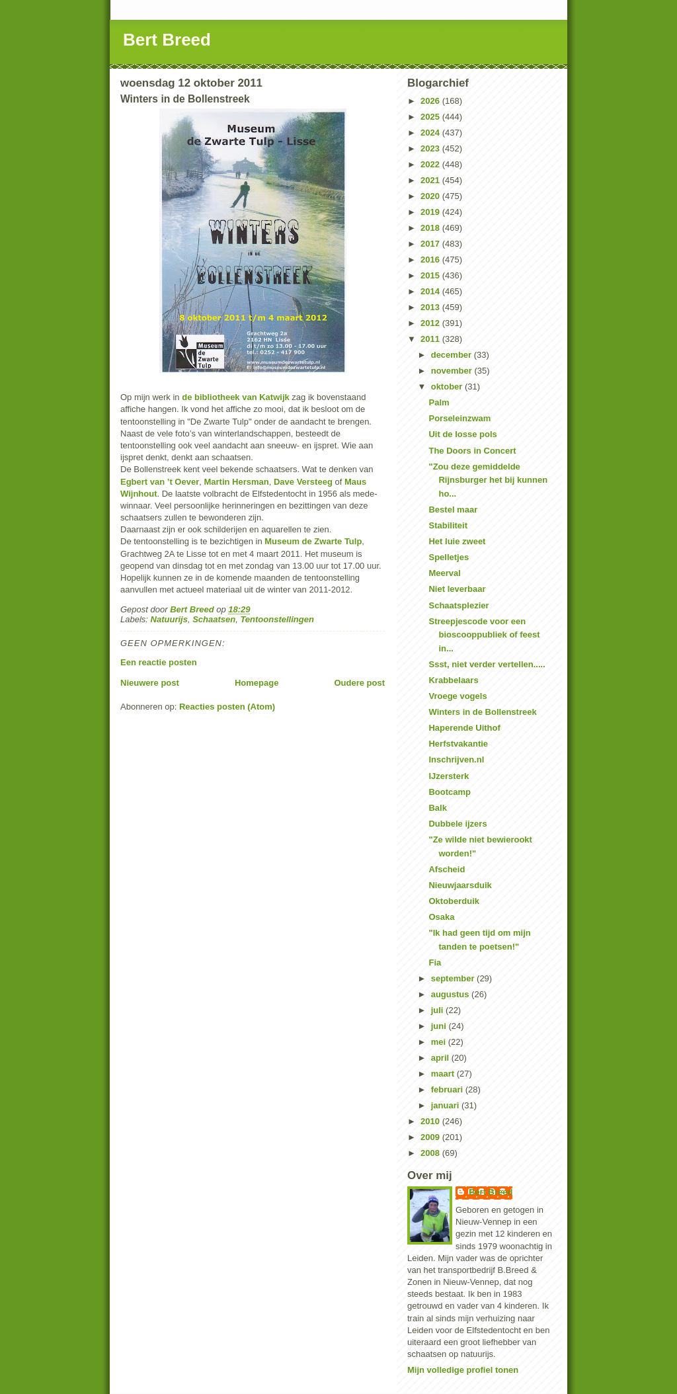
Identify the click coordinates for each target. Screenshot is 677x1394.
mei (439, 1042)
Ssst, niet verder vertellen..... (486, 664)
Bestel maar (452, 509)
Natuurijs (169, 619)
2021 (431, 180)
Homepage (256, 683)
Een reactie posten (158, 662)
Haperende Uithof (464, 728)
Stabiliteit (447, 525)
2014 (431, 291)
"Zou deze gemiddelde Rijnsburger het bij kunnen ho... (487, 480)
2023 (431, 148)
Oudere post (359, 683)
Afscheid (446, 869)
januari (446, 1105)
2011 (431, 339)
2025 (431, 117)
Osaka (441, 917)
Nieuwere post (149, 683)
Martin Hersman (236, 482)
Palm (438, 402)
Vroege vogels (457, 696)
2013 (431, 307)
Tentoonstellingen (276, 619)
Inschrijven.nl (456, 759)
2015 (431, 275)
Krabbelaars (453, 680)
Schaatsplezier (458, 605)
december (452, 355)
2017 (431, 244)
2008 (431, 1153)
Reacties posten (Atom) (227, 707)
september (454, 978)
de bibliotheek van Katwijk (236, 397)
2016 (431, 260)
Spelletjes (448, 557)
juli (438, 1010)
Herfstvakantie (458, 744)
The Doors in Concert (472, 451)
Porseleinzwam (459, 418)
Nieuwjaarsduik (459, 885)
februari (448, 1089)
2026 (431, 101)
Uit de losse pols (462, 434)
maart (444, 1074)
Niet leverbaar (456, 589)
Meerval (444, 573)
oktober (448, 386)
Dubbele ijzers (457, 824)
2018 (431, 228)
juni (440, 1026)
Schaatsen (213, 619)
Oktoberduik (453, 901)
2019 (431, 212)
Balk (437, 808)
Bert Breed (167, 40)
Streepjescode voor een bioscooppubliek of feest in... (483, 635)
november (453, 371)
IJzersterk (448, 776)
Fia (434, 962)
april (441, 1058)
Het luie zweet (456, 541)
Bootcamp (449, 792)
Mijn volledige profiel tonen (462, 1370)
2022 (431, 164)
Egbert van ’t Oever (159, 482)
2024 (431, 133)
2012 (431, 323)
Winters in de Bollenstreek (482, 712)
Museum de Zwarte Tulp (313, 541)
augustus (451, 994)
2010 (431, 1121)
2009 (431, 1137)
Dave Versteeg (304, 482)
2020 (431, 196)
